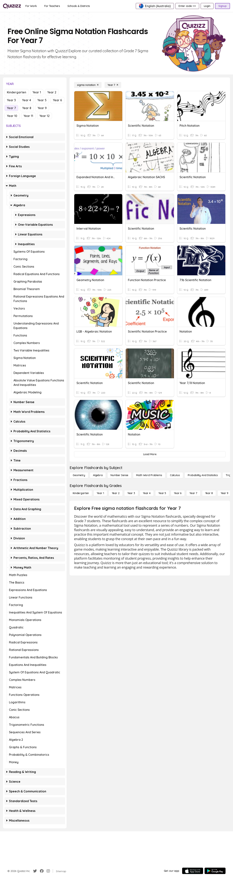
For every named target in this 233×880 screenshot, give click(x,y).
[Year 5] (162, 493)
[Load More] (150, 454)
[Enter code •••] (187, 6)
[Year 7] (113, 85)
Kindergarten (16, 92)
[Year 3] (131, 493)
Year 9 (42, 108)
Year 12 (44, 116)
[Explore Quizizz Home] (12, 6)
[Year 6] (178, 493)
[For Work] (31, 6)
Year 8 (26, 108)
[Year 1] (100, 493)
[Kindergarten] (81, 493)
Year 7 (11, 108)
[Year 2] (116, 493)
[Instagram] (48, 871)
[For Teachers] (52, 6)
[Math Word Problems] (149, 475)
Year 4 (26, 100)
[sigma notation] (88, 85)
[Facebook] (42, 871)
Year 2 (51, 92)
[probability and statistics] (203, 475)
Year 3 (11, 100)
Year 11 (28, 116)
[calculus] (175, 475)
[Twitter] (35, 871)
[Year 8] (209, 493)
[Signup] (222, 6)
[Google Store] (215, 871)
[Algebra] (98, 475)
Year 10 (12, 116)
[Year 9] (224, 493)
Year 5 (42, 100)
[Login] (207, 6)
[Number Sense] (119, 475)
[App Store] (192, 871)
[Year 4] (147, 493)
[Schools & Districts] (79, 6)
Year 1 (37, 92)
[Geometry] (79, 475)
